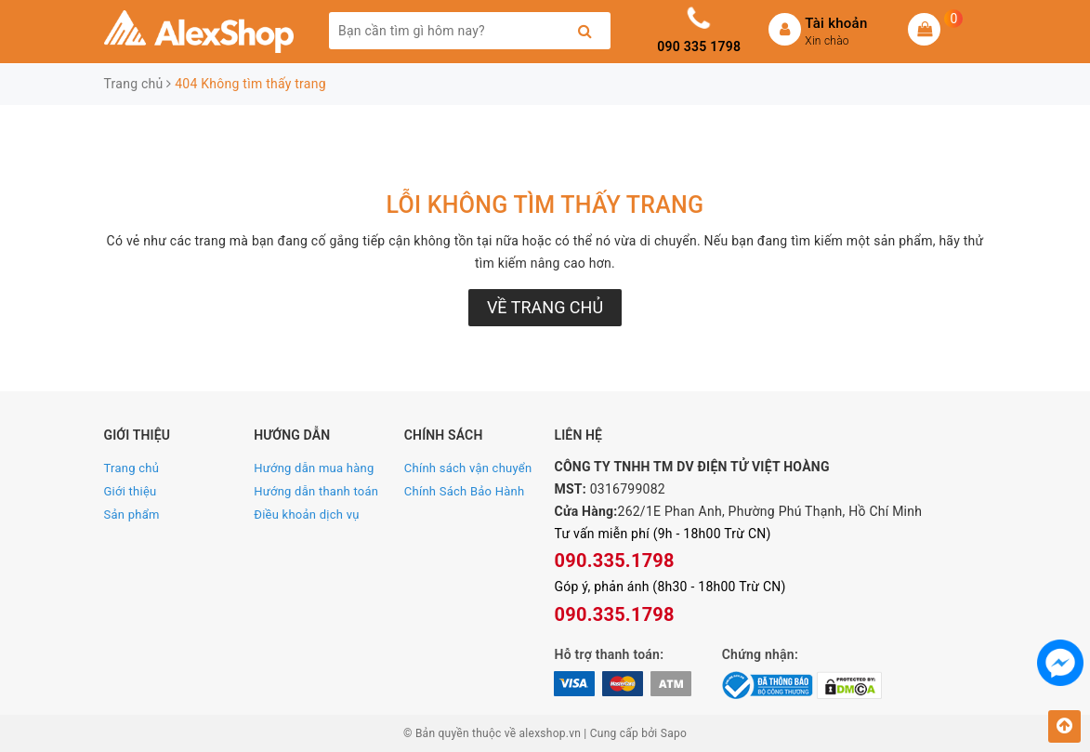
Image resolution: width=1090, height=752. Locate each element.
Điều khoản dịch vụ (306, 514)
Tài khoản (836, 23)
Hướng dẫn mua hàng (314, 468)
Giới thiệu (130, 491)
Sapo (674, 733)
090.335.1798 (614, 560)
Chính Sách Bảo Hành (464, 491)
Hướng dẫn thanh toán (316, 491)
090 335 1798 (699, 46)
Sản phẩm (132, 514)
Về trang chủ (545, 307)
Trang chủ (132, 468)
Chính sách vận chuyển (468, 468)
